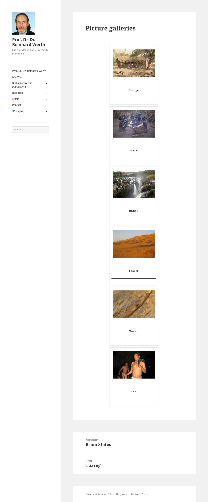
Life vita (17, 77)
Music (15, 98)
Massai (134, 331)
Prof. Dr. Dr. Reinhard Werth (28, 42)
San (133, 391)
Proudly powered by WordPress (128, 494)
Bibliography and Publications (22, 84)
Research (17, 92)
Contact (16, 105)
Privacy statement (96, 494)
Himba (133, 210)
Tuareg (134, 271)
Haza (133, 150)
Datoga (134, 90)
